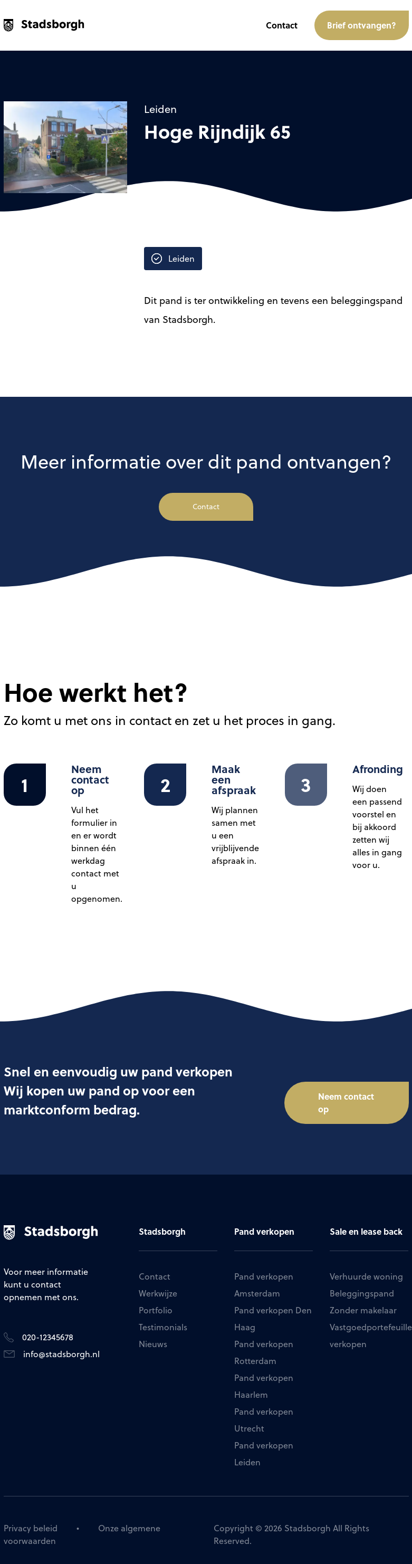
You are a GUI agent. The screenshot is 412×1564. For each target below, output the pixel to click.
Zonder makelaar (363, 1302)
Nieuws (153, 1335)
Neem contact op (346, 1086)
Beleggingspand (362, 1285)
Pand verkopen (264, 1223)
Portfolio (156, 1302)
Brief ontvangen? (361, 25)
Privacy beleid (31, 1519)
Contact (282, 25)
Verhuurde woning (366, 1268)
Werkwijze (158, 1285)
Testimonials (163, 1318)
